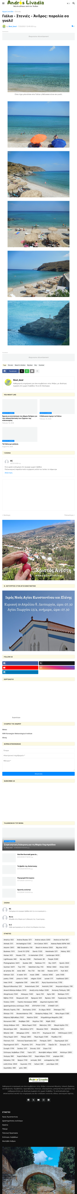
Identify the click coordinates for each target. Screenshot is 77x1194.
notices (48, 975)
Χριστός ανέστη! (24, 890)
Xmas (64, 967)
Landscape (52, 955)
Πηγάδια (56, 1037)
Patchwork (39, 959)
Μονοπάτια (26, 1029)
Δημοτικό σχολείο (49, 1002)
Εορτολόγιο (16, 717)
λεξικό (38, 1064)
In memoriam (36, 955)
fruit (64, 971)
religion (36, 978)
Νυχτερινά (49, 1033)
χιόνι (23, 1068)
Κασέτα (32, 1017)
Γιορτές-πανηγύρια (27, 1002)
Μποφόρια (23, 1033)
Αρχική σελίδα (7, 11)
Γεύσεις (9, 1002)
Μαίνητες (45, 1025)
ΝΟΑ (36, 1033)
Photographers (11, 963)
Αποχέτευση (11, 994)
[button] (3, 3)
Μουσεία (42, 1029)
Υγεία (31, 1052)
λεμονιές (25, 1064)
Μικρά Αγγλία (61, 1025)
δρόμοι (22, 1060)
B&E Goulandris (24, 947)
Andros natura (42, 940)
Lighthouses (10, 959)
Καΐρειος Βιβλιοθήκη (14, 1017)
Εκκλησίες (29, 1009)
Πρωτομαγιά (61, 1041)
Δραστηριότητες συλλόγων (16, 1006)
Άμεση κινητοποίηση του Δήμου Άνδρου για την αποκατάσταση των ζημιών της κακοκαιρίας (19, 418)
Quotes (27, 963)
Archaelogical (23, 943)
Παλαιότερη (68, 515)
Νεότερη (7, 515)
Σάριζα (53, 1044)
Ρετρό (40, 1044)
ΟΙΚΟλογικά (65, 1033)
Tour (21, 967)
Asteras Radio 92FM (60, 943)
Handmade (51, 951)
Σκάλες (22, 1048)
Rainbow (40, 963)
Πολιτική (9, 1041)
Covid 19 (23, 951)
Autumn (9, 947)
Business (9, 951)
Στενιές (18, 11)
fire (31, 971)
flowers (53, 971)
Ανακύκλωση (32, 986)
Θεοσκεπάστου (24, 1013)
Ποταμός (45, 1041)
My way (25, 959)
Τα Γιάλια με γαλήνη (10, 444)
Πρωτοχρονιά (11, 1044)
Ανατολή (47, 986)
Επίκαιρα (59, 1009)
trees (8, 982)
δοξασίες (9, 1060)
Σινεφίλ (9, 1048)
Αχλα (51, 994)
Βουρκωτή (22, 998)
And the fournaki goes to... (27, 854)
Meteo (4, 729)
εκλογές (36, 1060)
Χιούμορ (9, 1056)
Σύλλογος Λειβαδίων (14, 1052)
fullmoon (9, 975)
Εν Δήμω (45, 1009)
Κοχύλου (38, 1021)
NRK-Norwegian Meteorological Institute (17, 733)
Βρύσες (50, 998)
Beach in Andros (20, 365)
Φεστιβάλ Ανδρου (48, 1052)
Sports (64, 963)
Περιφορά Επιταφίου (25, 878)
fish (41, 971)
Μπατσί (8, 1033)
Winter (51, 967)
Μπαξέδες (57, 1029)
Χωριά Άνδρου (24, 1056)
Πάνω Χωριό (11, 1037)
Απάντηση (8, 473)
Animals (8, 943)
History (65, 951)
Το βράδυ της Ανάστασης (27, 866)
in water (22, 975)
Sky (35, 365)
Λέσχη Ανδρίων (11, 1025)
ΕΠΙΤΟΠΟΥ (38, 1006)
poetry (8, 978)
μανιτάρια (52, 1064)
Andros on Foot (61, 940)
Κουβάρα (24, 1021)
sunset (49, 978)
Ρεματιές (27, 1044)
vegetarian (21, 982)
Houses (20, 955)
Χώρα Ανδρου (42, 1056)
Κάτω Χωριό (62, 1013)
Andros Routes (24, 940)
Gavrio (37, 951)
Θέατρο (8, 1013)
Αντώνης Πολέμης (61, 990)
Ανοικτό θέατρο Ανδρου (15, 990)
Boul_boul (18, 380)
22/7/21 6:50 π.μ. (15, 463)
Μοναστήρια (10, 1029)
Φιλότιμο (66, 1052)
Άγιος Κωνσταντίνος (52, 982)
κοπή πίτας (10, 1064)
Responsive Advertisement (38, 36)
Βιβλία (8, 998)
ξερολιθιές (10, 1068)
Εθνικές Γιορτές (12, 1009)
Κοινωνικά (9, 1021)
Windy (4, 738)
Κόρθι (50, 1021)
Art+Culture (41, 943)
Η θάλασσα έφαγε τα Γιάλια (50, 416)
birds (21, 971)
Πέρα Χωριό (41, 1037)
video (35, 982)
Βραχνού (36, 998)
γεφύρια (58, 1056)
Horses (8, 955)
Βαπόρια (63, 994)
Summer (41, 365)
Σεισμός (65, 1044)
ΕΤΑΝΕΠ (53, 1006)
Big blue (29, 365)
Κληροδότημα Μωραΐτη (51, 1017)
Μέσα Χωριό (29, 1025)
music (34, 975)
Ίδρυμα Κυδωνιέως (13, 986)
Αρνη (40, 994)
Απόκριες (27, 994)
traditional (62, 978)
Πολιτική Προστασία (27, 1041)
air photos (9, 971)
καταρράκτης (51, 1060)
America (9, 940)
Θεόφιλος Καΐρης (43, 1013)
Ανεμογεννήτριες (64, 986)
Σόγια (47, 1048)
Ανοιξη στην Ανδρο (39, 990)
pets (60, 975)
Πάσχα (26, 1037)
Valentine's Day (35, 967)
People (53, 959)
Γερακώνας (65, 998)
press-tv (22, 978)
